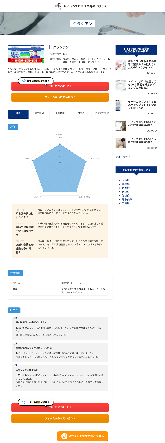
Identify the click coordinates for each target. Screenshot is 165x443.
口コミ (81, 113)
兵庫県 (126, 184)
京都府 (126, 188)
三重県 (126, 203)
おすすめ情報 (102, 113)
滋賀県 (126, 195)
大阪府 (126, 180)
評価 (18, 113)
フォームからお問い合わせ (60, 97)
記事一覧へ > (123, 157)
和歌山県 (127, 199)
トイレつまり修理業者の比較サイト (86, 6)
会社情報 (60, 113)
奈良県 (126, 191)
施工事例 (39, 113)
